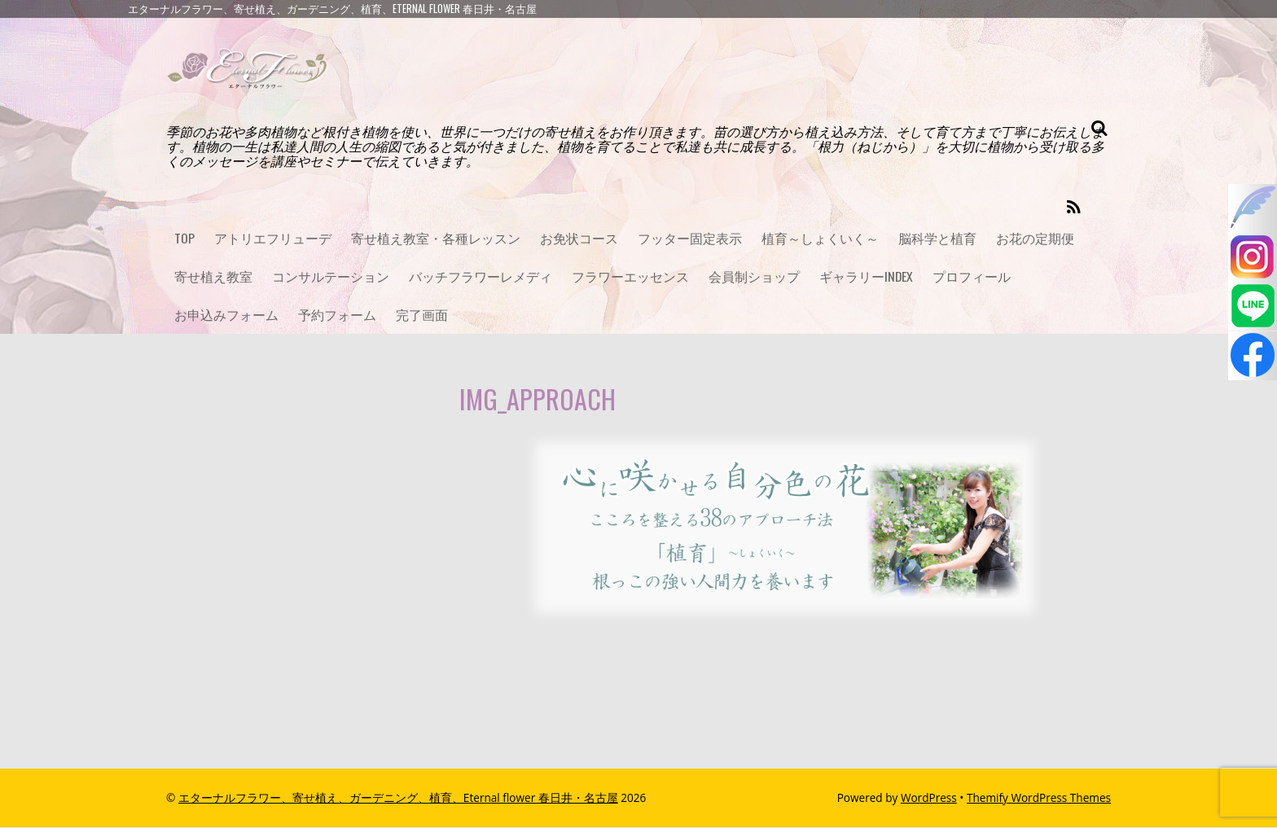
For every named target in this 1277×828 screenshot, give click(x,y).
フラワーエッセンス (630, 277)
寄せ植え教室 (213, 277)
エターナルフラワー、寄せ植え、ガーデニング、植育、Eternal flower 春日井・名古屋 (398, 798)
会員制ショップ (754, 277)
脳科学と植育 (937, 238)
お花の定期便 (1035, 238)
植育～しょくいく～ (820, 238)
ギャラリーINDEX (866, 277)
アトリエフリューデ (272, 238)
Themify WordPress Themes (1039, 798)
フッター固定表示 (690, 238)
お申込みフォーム (226, 316)
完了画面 (422, 316)
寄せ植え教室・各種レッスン (435, 238)
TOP (184, 238)
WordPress (929, 798)
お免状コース (579, 238)
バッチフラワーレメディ (480, 277)
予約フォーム (337, 316)
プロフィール (972, 277)
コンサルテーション (330, 277)
